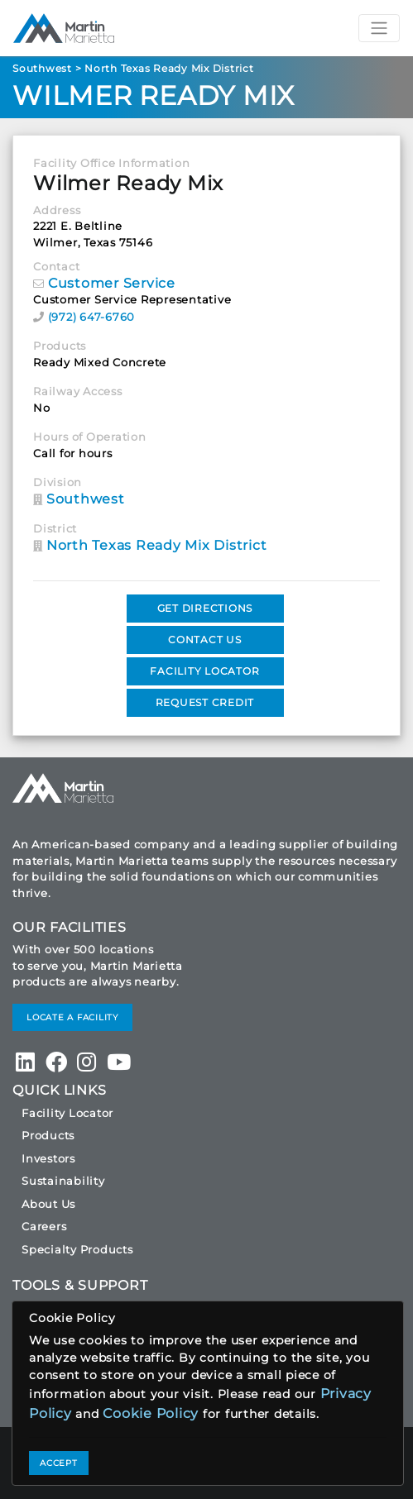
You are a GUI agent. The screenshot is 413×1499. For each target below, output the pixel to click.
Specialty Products (77, 1249)
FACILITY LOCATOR (204, 671)
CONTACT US (205, 639)
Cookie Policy (151, 1413)
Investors (48, 1158)
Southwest (42, 68)
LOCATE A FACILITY (72, 1017)
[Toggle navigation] (379, 28)
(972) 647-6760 (92, 316)
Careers (44, 1226)
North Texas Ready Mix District (169, 68)
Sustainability (63, 1180)
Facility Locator (67, 1112)
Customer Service (111, 283)
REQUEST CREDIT (205, 702)
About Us (48, 1203)
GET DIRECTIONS (205, 608)
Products (48, 1135)
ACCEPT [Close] (59, 1463)
